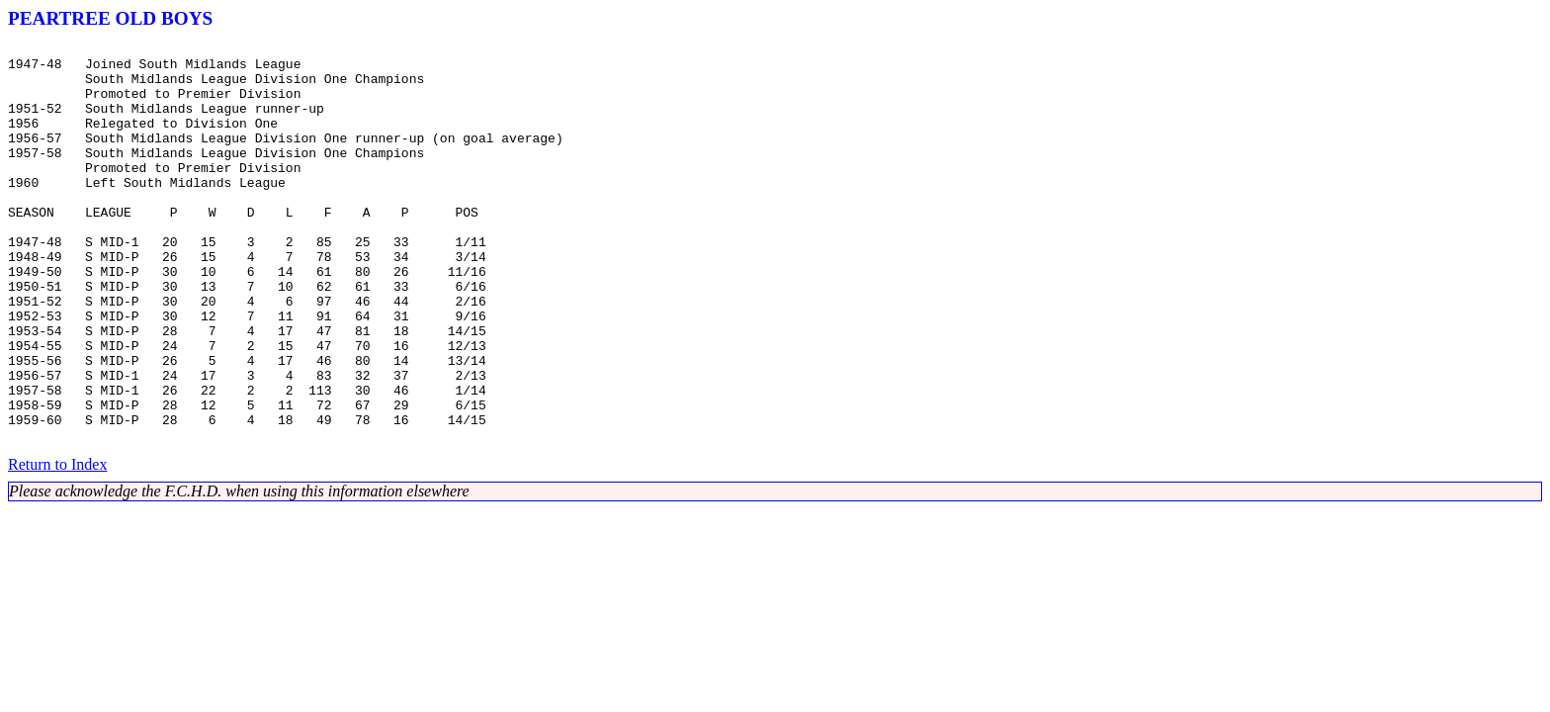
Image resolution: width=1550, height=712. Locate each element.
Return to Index (57, 544)
